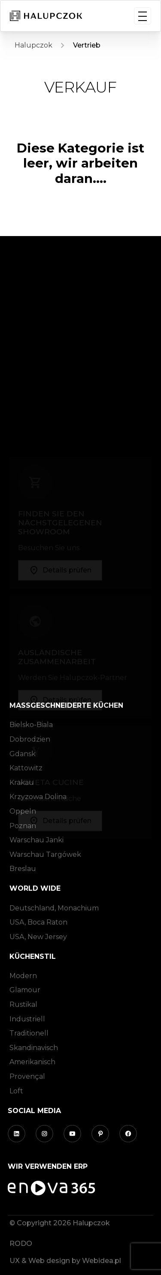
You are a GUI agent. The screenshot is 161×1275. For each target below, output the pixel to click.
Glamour (24, 990)
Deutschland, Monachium (54, 908)
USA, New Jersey (38, 937)
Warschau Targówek (45, 854)
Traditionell (29, 1033)
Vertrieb (86, 45)
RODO (20, 1243)
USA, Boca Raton (38, 922)
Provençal (27, 1076)
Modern (23, 976)
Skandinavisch (33, 1048)
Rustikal (23, 1004)
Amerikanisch (32, 1062)
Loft (16, 1091)
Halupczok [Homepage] (33, 45)
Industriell (27, 1019)
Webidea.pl (101, 1261)
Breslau (22, 869)
